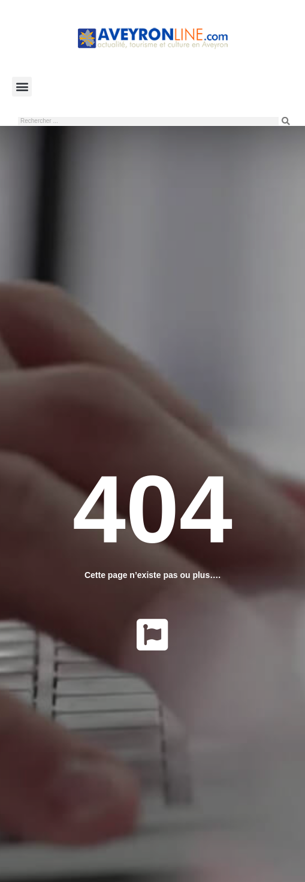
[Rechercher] (286, 121)
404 (152, 508)
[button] (22, 87)
